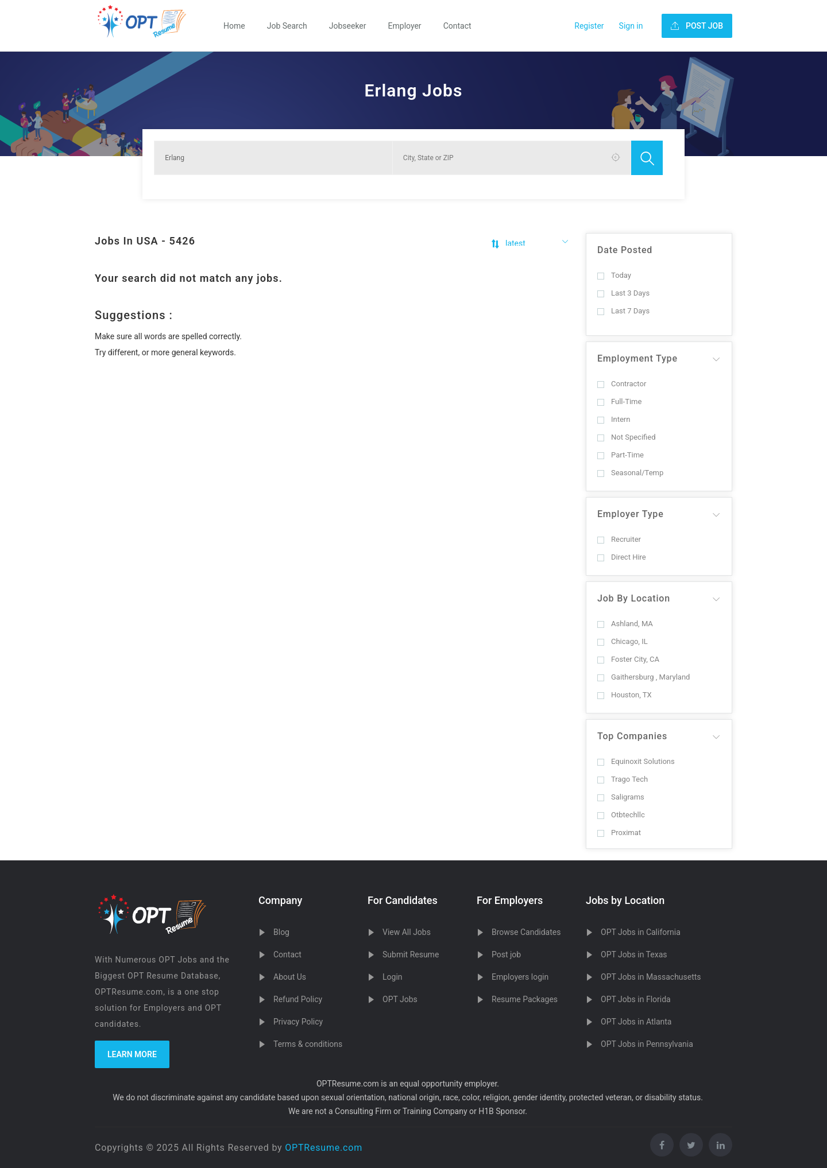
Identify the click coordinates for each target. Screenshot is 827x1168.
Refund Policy (297, 999)
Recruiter (619, 539)
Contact (457, 25)
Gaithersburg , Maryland (643, 677)
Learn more (132, 1054)
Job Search (287, 25)
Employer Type (630, 514)
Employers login (520, 976)
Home (234, 25)
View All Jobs (406, 932)
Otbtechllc (621, 814)
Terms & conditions (307, 1044)
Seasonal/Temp (630, 472)
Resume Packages (525, 999)
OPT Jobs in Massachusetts (651, 976)
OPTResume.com (323, 1147)
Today (614, 275)
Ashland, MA (625, 623)
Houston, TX (624, 694)
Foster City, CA (628, 659)
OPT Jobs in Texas (634, 954)
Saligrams (620, 797)
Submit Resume (410, 954)
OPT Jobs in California (641, 932)
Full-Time (619, 401)
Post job (506, 954)
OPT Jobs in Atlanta (636, 1021)
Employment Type (637, 358)
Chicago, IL (622, 641)
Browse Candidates (526, 932)
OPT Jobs (400, 999)
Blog (281, 932)
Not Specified (626, 437)
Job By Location (633, 598)
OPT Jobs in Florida (636, 999)
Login (392, 976)
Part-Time (620, 455)
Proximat (619, 832)
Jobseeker (347, 25)
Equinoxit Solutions (636, 761)
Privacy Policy (298, 1021)
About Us (289, 976)
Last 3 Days (623, 293)
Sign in (631, 25)
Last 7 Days (623, 310)
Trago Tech (622, 779)
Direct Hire (621, 557)
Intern (613, 419)
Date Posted (624, 250)
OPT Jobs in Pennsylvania (647, 1044)
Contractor (621, 383)
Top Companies (632, 736)
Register (589, 25)
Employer (405, 25)
